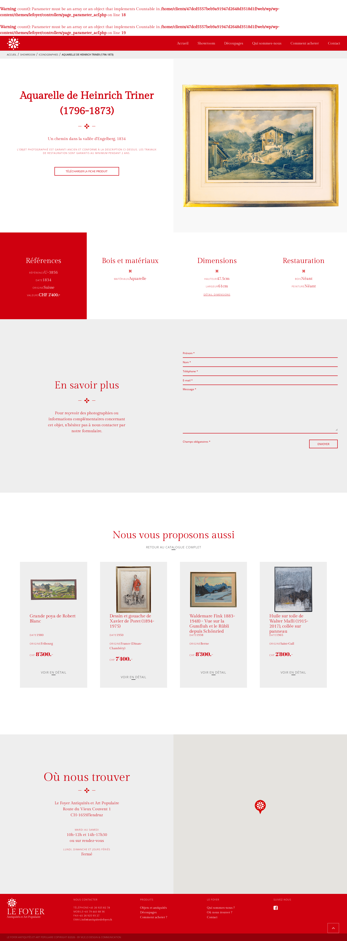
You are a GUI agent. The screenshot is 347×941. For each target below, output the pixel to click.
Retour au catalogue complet (173, 547)
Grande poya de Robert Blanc (52, 619)
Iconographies (48, 54)
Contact (334, 43)
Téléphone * (190, 371)
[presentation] (216, 452)
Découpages (233, 43)
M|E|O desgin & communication (101, 937)
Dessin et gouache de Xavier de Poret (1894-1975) (132, 621)
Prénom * (189, 353)
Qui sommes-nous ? (221, 908)
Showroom (206, 43)
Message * (189, 389)
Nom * (187, 362)
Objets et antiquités (153, 908)
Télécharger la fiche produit (87, 171)
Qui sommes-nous (266, 43)
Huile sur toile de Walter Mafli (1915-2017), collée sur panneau (288, 623)
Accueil (183, 43)
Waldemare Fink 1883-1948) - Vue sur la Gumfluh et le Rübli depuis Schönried (212, 623)
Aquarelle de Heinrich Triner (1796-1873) (87, 54)
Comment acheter (305, 43)
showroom (27, 54)
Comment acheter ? (153, 917)
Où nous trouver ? (219, 912)
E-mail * (188, 380)
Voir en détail (53, 672)
